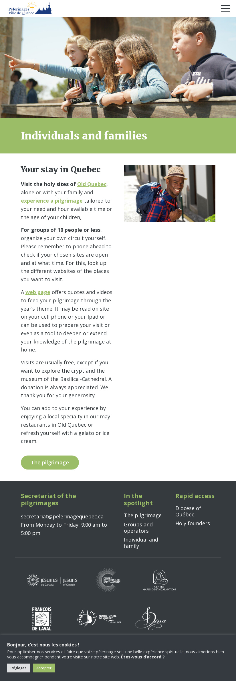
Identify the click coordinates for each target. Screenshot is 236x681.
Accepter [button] (43, 667)
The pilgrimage (143, 515)
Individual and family (141, 542)
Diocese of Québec (188, 511)
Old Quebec (91, 184)
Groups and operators (138, 527)
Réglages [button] (19, 667)
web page (37, 292)
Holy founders (192, 523)
